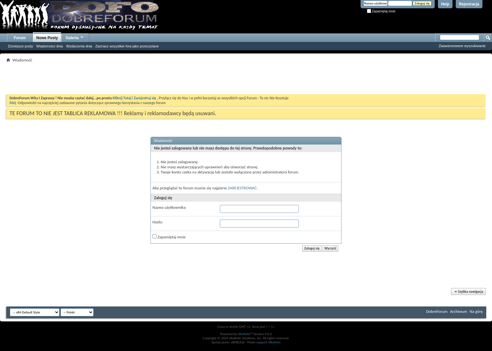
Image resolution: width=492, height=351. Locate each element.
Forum (19, 38)
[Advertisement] (246, 78)
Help (445, 4)
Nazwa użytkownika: (169, 207)
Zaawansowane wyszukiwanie (462, 46)
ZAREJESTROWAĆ (242, 188)
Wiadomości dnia (49, 46)
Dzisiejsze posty (20, 46)
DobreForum (436, 311)
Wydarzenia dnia (79, 46)
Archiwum (458, 311)
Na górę (476, 311)
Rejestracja (469, 4)
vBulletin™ (245, 334)
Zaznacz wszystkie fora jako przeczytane (126, 46)
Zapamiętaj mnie (381, 11)
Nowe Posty (47, 38)
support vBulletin (268, 342)
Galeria (75, 37)
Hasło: (157, 222)
